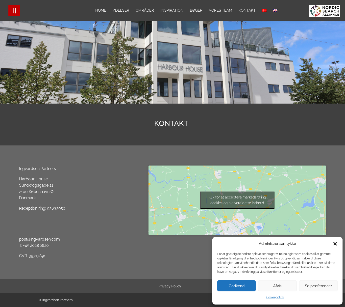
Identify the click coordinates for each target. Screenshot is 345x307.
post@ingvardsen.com (39, 239)
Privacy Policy (169, 286)
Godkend (237, 286)
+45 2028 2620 (36, 245)
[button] (335, 243)
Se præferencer (318, 286)
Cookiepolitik (275, 297)
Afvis (277, 286)
